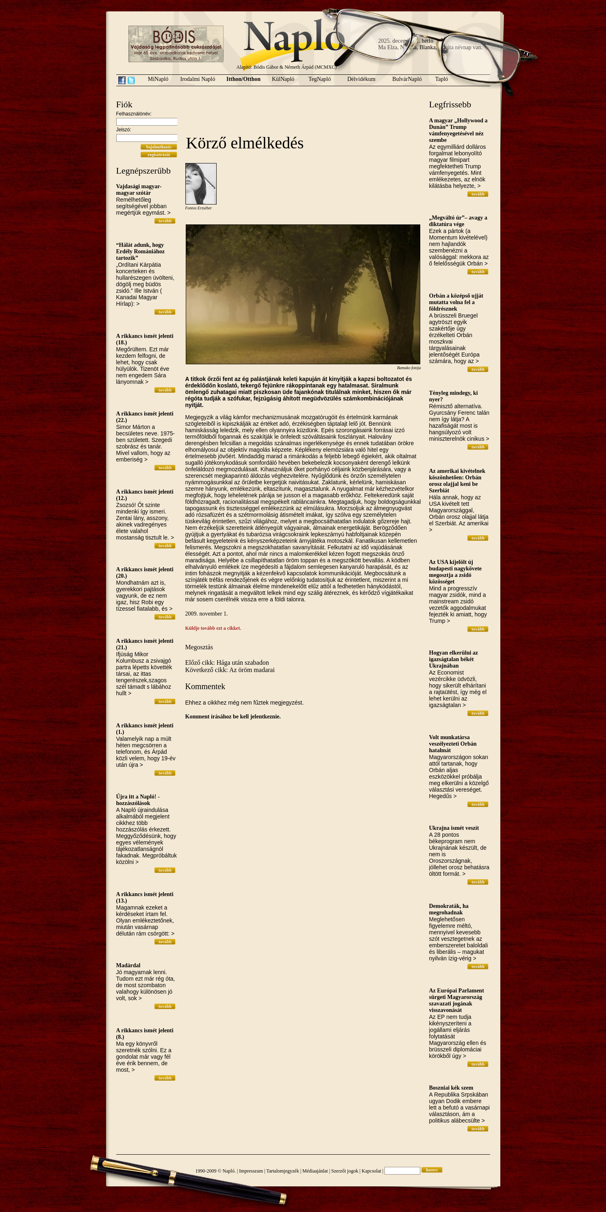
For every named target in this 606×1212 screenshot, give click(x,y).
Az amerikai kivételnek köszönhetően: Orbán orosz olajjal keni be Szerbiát (457, 481)
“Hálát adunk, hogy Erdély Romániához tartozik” (140, 251)
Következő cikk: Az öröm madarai (230, 669)
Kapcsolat (371, 1171)
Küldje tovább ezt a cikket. (213, 628)
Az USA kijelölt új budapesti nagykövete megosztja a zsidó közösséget (455, 572)
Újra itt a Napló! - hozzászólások (138, 800)
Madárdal (128, 965)
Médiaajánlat (315, 1171)
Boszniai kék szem (451, 1088)
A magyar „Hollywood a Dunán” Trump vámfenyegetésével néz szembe (458, 130)
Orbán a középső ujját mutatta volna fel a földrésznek (456, 302)
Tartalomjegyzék (282, 1171)
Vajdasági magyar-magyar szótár (139, 189)
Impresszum (251, 1171)
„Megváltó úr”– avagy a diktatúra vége (458, 221)
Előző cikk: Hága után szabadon (227, 662)
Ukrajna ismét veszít (454, 828)
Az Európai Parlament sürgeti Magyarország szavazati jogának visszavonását (456, 1000)
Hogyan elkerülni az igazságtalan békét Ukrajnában (453, 659)
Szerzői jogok (344, 1171)
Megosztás (199, 647)
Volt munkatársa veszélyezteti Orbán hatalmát (453, 743)
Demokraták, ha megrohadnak (449, 909)
